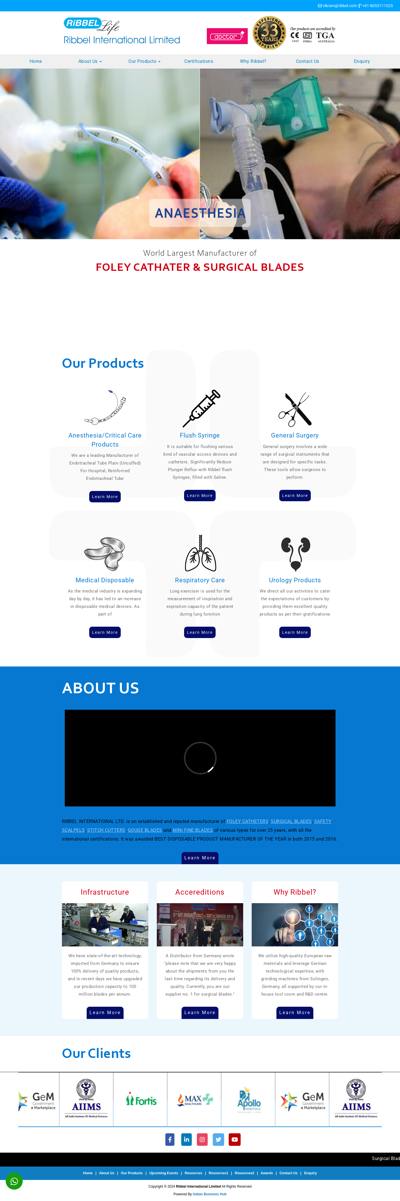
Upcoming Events (163, 1173)
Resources (193, 1173)
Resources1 (218, 1173)
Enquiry (362, 61)
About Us (90, 61)
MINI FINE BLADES (193, 830)
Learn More (200, 857)
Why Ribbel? (253, 61)
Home (36, 61)
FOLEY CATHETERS (248, 821)
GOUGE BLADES (145, 830)
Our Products (144, 61)
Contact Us (307, 61)
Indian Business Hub (210, 1194)
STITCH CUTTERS (106, 830)
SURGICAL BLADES (291, 821)
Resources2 (244, 1173)
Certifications (198, 61)
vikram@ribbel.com (340, 5)
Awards (267, 1173)
